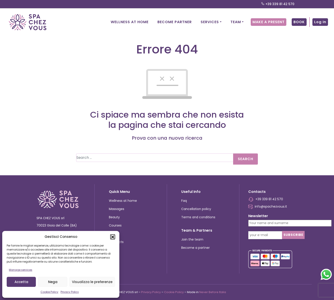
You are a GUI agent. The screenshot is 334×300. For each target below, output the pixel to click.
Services (210, 21)
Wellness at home (130, 21)
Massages (116, 209)
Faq (184, 200)
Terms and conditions (198, 217)
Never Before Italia (212, 292)
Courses (115, 225)
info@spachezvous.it (267, 206)
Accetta (21, 282)
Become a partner (195, 247)
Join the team (192, 239)
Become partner (174, 21)
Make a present (269, 21)
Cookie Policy (49, 292)
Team (235, 21)
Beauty (114, 217)
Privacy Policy (70, 292)
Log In (320, 21)
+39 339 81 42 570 (277, 4)
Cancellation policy (196, 209)
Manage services (20, 270)
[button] (112, 237)
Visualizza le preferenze (92, 282)
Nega (52, 282)
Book (299, 21)
